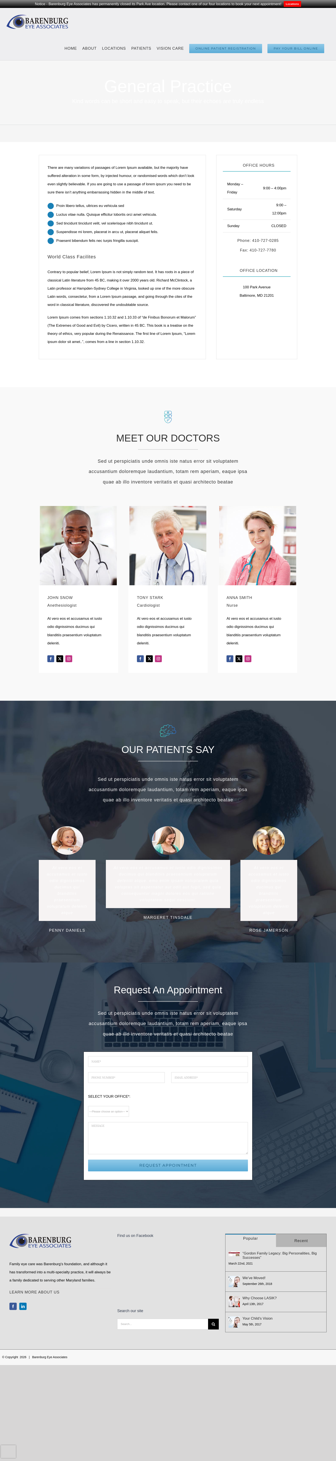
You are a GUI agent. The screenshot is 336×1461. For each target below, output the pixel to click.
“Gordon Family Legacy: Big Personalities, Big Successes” (280, 1255)
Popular (250, 1238)
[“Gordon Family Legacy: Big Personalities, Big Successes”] (234, 1253)
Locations (292, 4)
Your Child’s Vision (258, 1318)
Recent (301, 1241)
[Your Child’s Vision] (234, 1322)
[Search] (213, 1277)
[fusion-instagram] (68, 658)
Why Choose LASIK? (260, 1298)
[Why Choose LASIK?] (234, 1301)
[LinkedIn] (23, 1306)
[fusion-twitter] (59, 658)
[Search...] (162, 1277)
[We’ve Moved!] (234, 1281)
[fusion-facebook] (50, 658)
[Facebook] (13, 1306)
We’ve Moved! (254, 1278)
